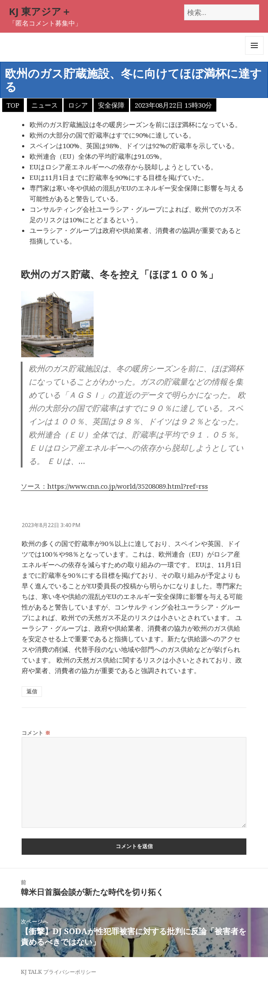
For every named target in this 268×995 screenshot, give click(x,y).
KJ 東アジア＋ (40, 11)
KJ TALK (31, 972)
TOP (13, 105)
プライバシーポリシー (69, 972)
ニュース (44, 105)
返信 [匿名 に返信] (31, 691)
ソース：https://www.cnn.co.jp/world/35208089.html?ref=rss (114, 486)
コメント (36, 733)
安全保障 (111, 105)
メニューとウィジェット (254, 54)
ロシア (78, 105)
